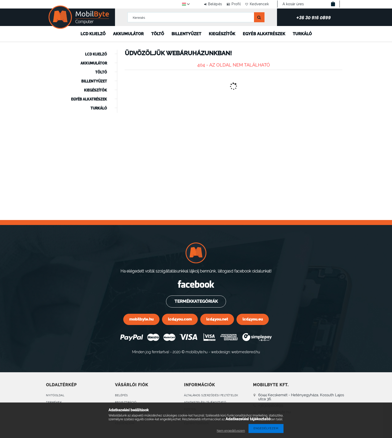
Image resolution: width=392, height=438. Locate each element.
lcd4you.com (180, 319)
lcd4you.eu (252, 319)
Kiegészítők (222, 34)
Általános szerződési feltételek (211, 395)
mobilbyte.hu (141, 319)
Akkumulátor (128, 34)
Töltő (157, 34)
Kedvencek (258, 4)
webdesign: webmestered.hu (235, 352)
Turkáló (302, 34)
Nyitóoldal (55, 395)
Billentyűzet (186, 34)
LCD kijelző (93, 34)
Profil (231, 4)
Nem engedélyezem (231, 430)
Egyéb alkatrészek (264, 34)
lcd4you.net (217, 319)
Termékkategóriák (196, 301)
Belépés (207, 4)
